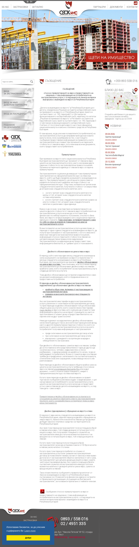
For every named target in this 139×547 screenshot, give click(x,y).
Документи (116, 7)
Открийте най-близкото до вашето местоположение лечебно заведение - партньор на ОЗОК (121, 104)
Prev (5, 39)
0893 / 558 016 (74, 518)
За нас (5, 7)
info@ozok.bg (60, 537)
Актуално (37, 7)
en (31, 2)
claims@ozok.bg (77, 537)
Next (134, 39)
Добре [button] (28, 538)
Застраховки (20, 7)
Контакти (132, 7)
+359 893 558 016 (125, 81)
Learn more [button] (30, 531)
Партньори (99, 7)
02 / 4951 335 (73, 523)
